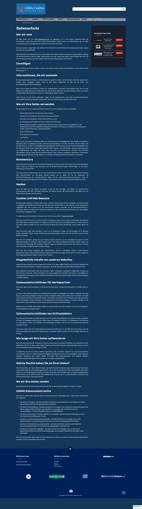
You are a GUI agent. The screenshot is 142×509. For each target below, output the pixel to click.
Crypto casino (49, 19)
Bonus (84, 19)
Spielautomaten (73, 19)
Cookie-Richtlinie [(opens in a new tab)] (67, 216)
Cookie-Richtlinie (21, 462)
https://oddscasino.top (41, 39)
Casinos (36, 19)
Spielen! (119, 40)
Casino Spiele (23, 19)
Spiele (61, 19)
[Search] (123, 9)
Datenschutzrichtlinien (23, 465)
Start (18, 22)
